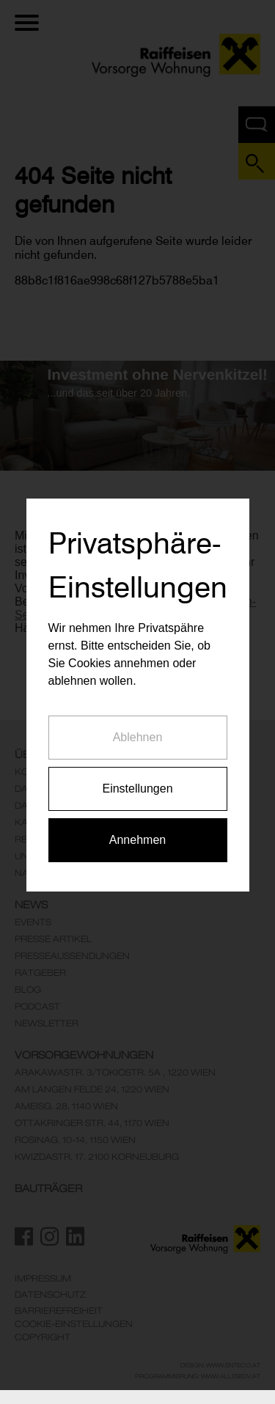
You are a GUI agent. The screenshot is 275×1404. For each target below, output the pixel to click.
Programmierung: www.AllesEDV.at (197, 1376)
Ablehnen (138, 718)
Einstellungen (137, 769)
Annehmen (137, 821)
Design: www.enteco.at (220, 1365)
